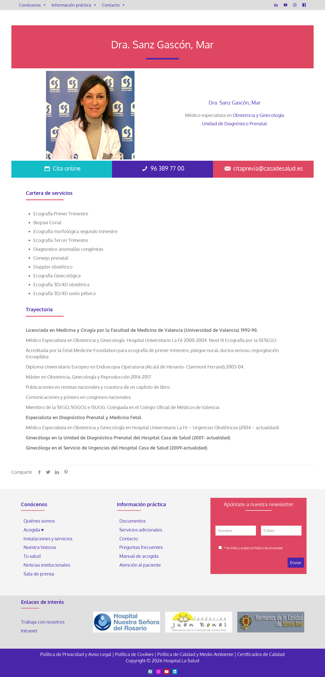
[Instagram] (294, 5)
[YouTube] (285, 5)
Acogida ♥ (34, 529)
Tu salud (32, 556)
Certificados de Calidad (261, 654)
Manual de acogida (139, 556)
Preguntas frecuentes (141, 547)
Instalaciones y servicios (48, 538)
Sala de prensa (39, 574)
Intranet (29, 630)
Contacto (113, 5)
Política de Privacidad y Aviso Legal (76, 654)
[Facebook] (304, 5)
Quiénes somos (39, 521)
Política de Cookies (134, 654)
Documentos (132, 521)
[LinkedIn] (276, 5)
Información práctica (74, 5)
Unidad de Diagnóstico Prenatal (234, 123)
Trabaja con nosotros (42, 622)
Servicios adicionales (140, 529)
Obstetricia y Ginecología (258, 115)
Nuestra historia (40, 547)
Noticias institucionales (47, 565)
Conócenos (33, 5)
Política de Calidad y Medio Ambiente (195, 654)
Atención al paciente (140, 565)
